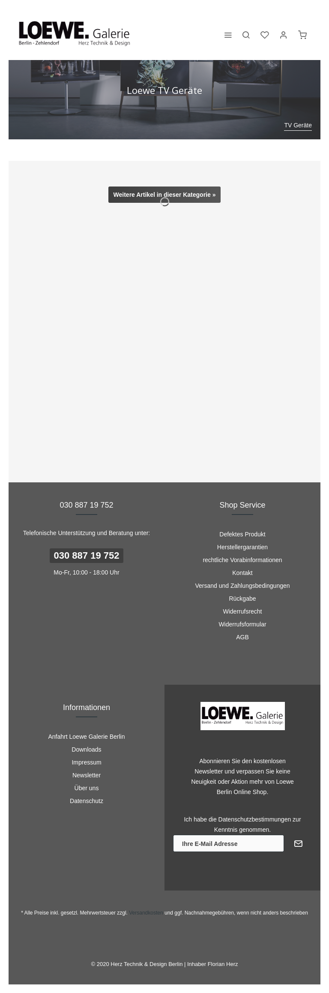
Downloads (86, 749)
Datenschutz (86, 800)
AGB (242, 637)
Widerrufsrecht (242, 611)
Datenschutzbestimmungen (254, 819)
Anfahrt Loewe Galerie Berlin (86, 736)
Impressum (86, 762)
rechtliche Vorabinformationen (242, 560)
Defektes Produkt (242, 534)
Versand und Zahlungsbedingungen (242, 585)
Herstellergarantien (242, 547)
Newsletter (86, 775)
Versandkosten (146, 913)
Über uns (87, 788)
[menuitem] (227, 34)
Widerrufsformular (242, 624)
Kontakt (242, 572)
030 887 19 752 (87, 555)
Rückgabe (242, 598)
